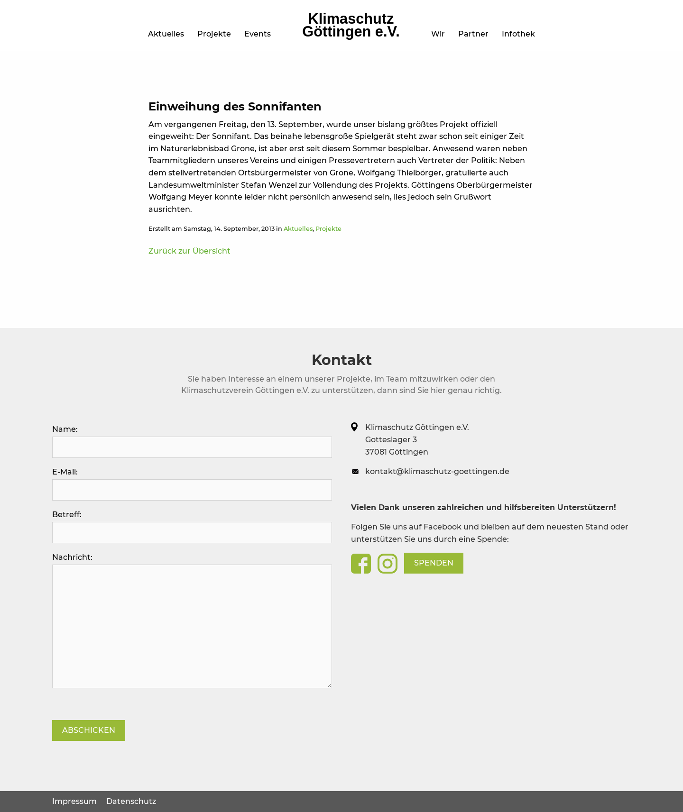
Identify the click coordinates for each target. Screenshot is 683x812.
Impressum (74, 801)
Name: (192, 441)
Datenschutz (131, 801)
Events (257, 33)
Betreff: (192, 526)
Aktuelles (166, 33)
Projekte (214, 33)
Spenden (433, 562)
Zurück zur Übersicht (189, 250)
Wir (438, 33)
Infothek (518, 33)
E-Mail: (192, 484)
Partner (473, 33)
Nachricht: (192, 620)
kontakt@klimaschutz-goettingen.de (437, 471)
